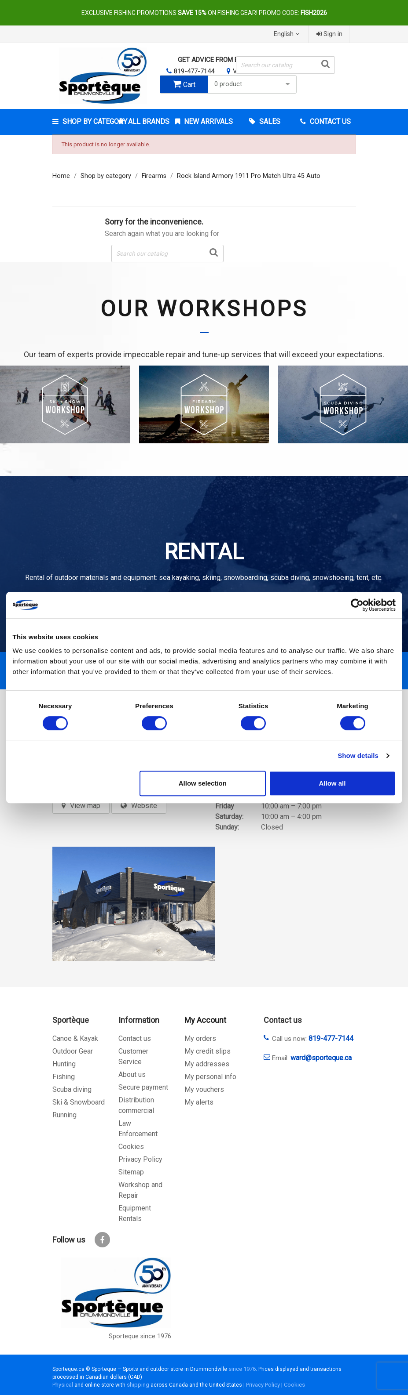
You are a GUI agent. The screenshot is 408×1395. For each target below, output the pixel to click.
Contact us (134, 1038)
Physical (62, 1384)
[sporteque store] (133, 904)
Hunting (64, 1064)
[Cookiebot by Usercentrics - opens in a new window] (357, 605)
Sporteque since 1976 (140, 1336)
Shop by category (87, 121)
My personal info (210, 1077)
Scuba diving (72, 1089)
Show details (358, 755)
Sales (268, 121)
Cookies (131, 1146)
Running (64, 1115)
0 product (253, 84)
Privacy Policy (140, 1159)
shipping (138, 1384)
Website (144, 805)
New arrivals (207, 121)
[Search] (285, 65)
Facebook (102, 1239)
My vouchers (204, 1089)
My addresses (206, 1064)
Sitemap (131, 1172)
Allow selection (203, 783)
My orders (200, 1038)
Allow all (332, 783)
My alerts (198, 1102)
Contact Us (329, 121)
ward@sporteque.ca (321, 1058)
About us (132, 1074)
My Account (205, 1020)
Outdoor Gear (72, 1051)
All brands (147, 121)
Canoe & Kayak (75, 1038)
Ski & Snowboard (78, 1102)
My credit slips (207, 1051)
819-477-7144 (194, 71)
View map (85, 805)
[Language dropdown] (287, 34)
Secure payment (143, 1087)
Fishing (63, 1077)
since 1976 (242, 1369)
